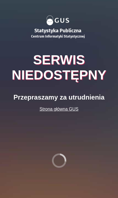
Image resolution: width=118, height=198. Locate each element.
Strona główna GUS (59, 109)
